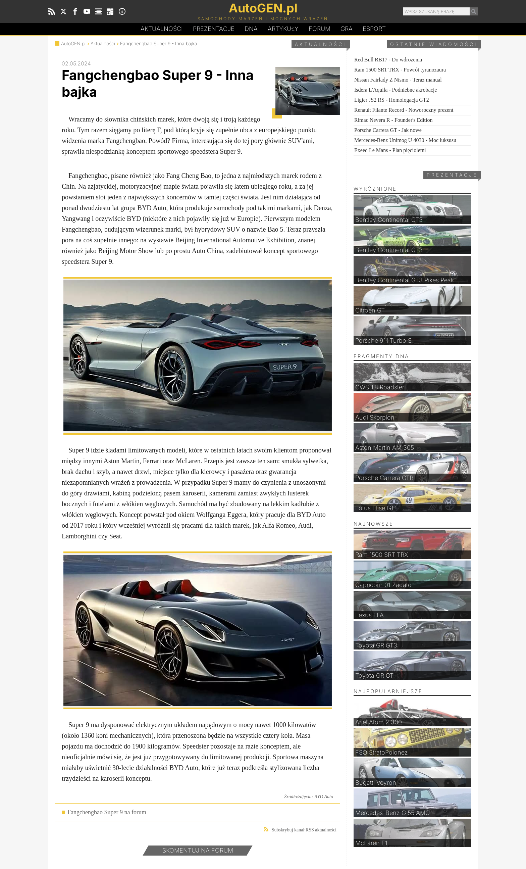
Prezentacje (213, 28)
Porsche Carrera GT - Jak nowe (388, 130)
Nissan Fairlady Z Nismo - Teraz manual (398, 80)
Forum (319, 28)
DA (251, 29)
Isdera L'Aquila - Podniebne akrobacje (395, 90)
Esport (374, 28)
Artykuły (283, 28)
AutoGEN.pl (73, 43)
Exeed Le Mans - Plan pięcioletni (390, 150)
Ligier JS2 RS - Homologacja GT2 (391, 100)
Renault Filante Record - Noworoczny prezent (403, 110)
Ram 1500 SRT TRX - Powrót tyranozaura (400, 70)
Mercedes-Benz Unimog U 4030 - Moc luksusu (405, 140)
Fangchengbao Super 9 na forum (106, 812)
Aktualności (162, 28)
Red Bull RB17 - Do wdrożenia (388, 59)
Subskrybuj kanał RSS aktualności (300, 829)
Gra (346, 28)
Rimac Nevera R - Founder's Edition (393, 120)
